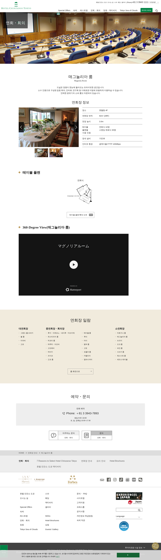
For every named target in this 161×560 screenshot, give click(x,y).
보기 (58, 556)
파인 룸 (120, 348)
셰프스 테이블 (122, 359)
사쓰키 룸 (120, 352)
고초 (22, 344)
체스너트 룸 (121, 356)
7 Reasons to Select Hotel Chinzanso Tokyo (57, 461)
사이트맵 (80, 498)
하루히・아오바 (54, 344)
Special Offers (64, 10)
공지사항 (80, 511)
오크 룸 (120, 344)
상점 (47, 525)
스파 (115, 2)
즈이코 (50, 356)
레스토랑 (24, 516)
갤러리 (123, 2)
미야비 (23, 341)
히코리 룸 (51, 341)
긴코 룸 (50, 359)
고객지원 (80, 502)
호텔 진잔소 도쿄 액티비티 (49, 467)
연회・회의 (95, 10)
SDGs (47, 516)
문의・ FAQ (82, 494)
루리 (85, 337)
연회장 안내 (32, 453)
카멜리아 (87, 356)
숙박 (22, 511)
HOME (21, 453)
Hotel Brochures (117, 461)
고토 (85, 348)
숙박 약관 (81, 520)
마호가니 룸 (121, 333)
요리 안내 (100, 461)
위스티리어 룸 (53, 337)
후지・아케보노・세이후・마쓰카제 (61, 333)
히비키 (50, 352)
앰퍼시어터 (88, 359)
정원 (22, 525)
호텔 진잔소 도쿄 (101, 2)
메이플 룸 (87, 333)
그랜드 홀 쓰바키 (27, 333)
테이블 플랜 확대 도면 (78, 215)
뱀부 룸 (86, 344)
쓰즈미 (119, 341)
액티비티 (49, 502)
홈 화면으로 (75, 371)
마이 (85, 341)
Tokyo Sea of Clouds (129, 10)
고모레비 (51, 348)
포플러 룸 (87, 352)
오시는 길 (110, 2)
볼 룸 (22, 337)
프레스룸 (80, 507)
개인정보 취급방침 (85, 516)
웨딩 (119, 2)
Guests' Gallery (51, 529)
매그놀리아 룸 (122, 337)
